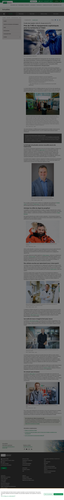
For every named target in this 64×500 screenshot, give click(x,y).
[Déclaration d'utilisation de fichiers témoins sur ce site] (32, 494)
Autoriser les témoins (58, 494)
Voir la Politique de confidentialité (7, 496)
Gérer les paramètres (48, 494)
